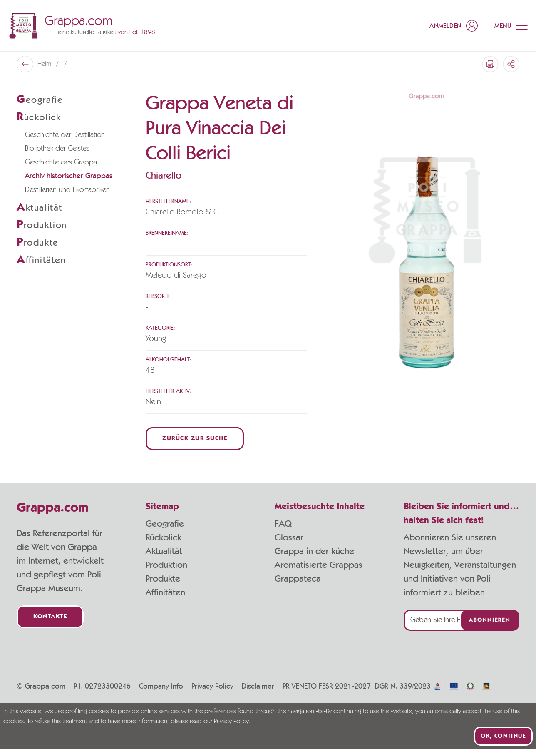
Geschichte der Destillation (65, 135)
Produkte (163, 578)
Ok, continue (503, 736)
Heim (45, 64)
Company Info (161, 686)
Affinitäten (165, 592)
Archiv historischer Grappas (68, 176)
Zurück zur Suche (194, 438)
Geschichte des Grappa (61, 162)
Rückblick (163, 537)
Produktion (166, 565)
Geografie (165, 523)
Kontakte (50, 617)
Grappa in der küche (314, 551)
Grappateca (298, 578)
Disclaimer (258, 686)
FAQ (283, 523)
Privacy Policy (212, 686)
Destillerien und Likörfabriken (67, 190)
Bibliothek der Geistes (57, 148)
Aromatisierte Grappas (318, 565)
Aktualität (164, 551)
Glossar (289, 537)
